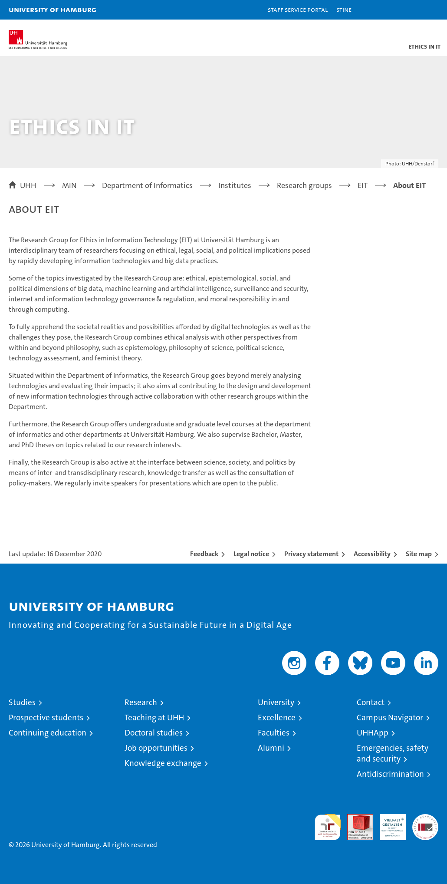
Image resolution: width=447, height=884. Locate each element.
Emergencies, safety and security (392, 753)
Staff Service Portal (298, 9)
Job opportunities (156, 747)
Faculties (273, 732)
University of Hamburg (52, 9)
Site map (419, 553)
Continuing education (47, 732)
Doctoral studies (154, 732)
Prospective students (46, 717)
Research (141, 702)
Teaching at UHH (154, 717)
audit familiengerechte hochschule (328, 827)
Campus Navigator (390, 717)
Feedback (204, 553)
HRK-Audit (388, 823)
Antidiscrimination (390, 774)
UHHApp (372, 732)
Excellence (277, 717)
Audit (355, 818)
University (276, 702)
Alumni (271, 747)
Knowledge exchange (163, 763)
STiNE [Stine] (344, 9)
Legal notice (251, 553)
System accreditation (425, 823)
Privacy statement (311, 553)
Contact (371, 702)
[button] (413, 10)
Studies (22, 702)
